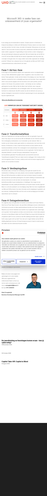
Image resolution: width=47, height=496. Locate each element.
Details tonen (38, 256)
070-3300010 (10, 298)
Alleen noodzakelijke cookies (9, 261)
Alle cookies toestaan (38, 261)
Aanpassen (24, 261)
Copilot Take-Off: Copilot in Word (15, 372)
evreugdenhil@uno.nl (11, 296)
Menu (41, 2)
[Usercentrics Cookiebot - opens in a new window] (38, 233)
